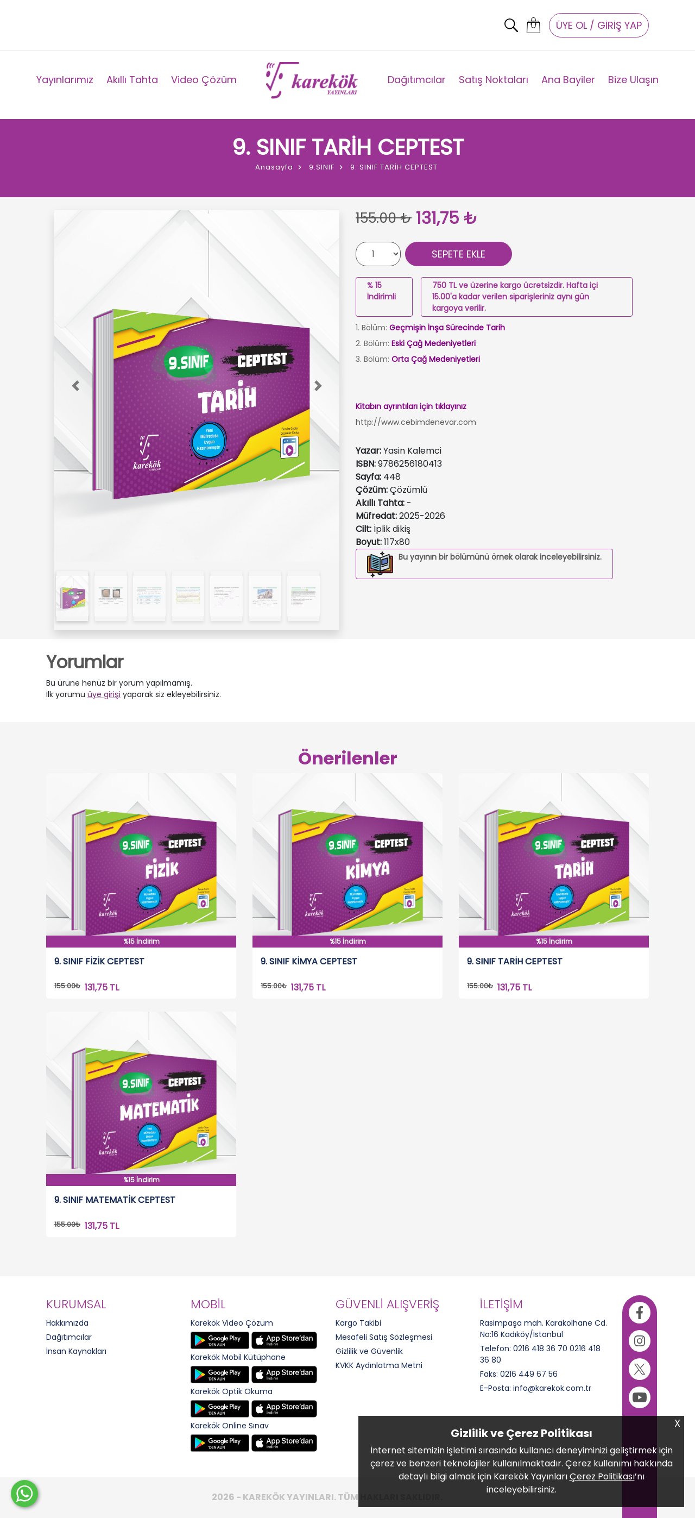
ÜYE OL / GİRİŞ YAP (599, 25)
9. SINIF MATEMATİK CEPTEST (114, 1200)
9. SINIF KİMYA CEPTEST (309, 962)
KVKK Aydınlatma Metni (379, 1365)
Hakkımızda (67, 1323)
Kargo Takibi (358, 1323)
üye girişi (104, 694)
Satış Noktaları (493, 79)
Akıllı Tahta (132, 79)
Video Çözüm (204, 79)
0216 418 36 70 (540, 1348)
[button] (75, 386)
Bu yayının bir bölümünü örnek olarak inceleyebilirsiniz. (500, 556)
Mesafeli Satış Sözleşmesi (384, 1337)
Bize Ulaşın (633, 79)
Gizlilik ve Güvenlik (369, 1351)
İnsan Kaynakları (76, 1351)
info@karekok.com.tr (552, 1388)
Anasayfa (274, 167)
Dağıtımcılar (417, 79)
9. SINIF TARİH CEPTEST (515, 962)
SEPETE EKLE (458, 254)
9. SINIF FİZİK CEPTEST (99, 962)
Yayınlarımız (64, 79)
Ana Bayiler (568, 79)
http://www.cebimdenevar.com (416, 422)
